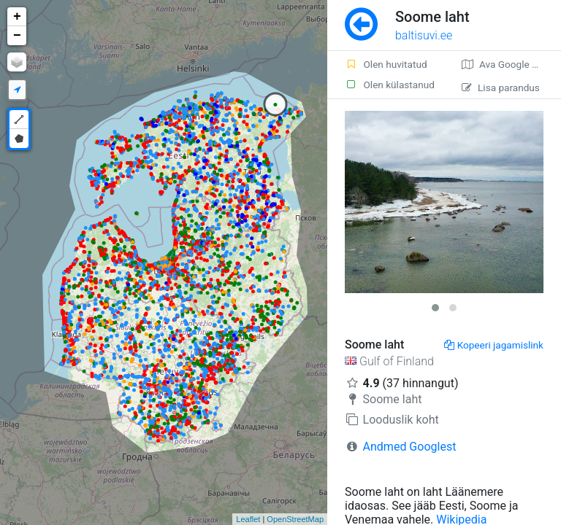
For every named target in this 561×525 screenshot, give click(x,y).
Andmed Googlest (410, 447)
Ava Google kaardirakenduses (511, 64)
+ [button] (17, 17)
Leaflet (248, 519)
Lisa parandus (501, 87)
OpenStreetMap (295, 519)
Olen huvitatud (386, 64)
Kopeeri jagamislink (493, 345)
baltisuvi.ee (423, 35)
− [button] (17, 35)
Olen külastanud (390, 84)
